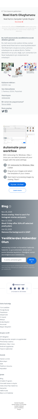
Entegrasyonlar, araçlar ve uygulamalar (13, 339)
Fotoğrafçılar (4, 310)
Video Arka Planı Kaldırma (8, 386)
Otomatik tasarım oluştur (8, 383)
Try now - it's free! (17, 184)
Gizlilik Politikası (23, 29)
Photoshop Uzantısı (6, 342)
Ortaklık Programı (6, 381)
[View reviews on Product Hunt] (19, 288)
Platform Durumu (6, 366)
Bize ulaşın (3, 361)
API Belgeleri (4, 337)
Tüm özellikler (5, 307)
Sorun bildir (6, 104)
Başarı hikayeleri (5, 327)
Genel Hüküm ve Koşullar (19, 404)
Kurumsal (3, 324)
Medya (2, 319)
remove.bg (6, 98)
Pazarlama (3, 312)
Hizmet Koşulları (20, 26)
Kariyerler (3, 388)
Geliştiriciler (4, 315)
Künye (19, 409)
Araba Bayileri (4, 322)
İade (1, 364)
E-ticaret (3, 317)
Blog (6, 206)
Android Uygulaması (7, 346)
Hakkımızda (4, 391)
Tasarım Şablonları (6, 349)
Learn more (17, 190)
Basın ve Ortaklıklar (6, 393)
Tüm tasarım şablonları (11, 11)
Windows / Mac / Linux (7, 344)
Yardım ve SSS (5, 359)
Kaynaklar (3, 368)
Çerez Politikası (19, 408)
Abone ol (31, 261)
